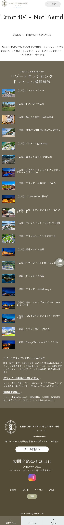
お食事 (25, 490)
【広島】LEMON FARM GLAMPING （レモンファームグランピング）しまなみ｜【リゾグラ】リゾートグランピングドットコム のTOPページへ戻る (32, 51)
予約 (32, 496)
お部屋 (13, 490)
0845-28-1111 (40, 461)
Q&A (51, 490)
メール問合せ (32, 449)
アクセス (38, 490)
